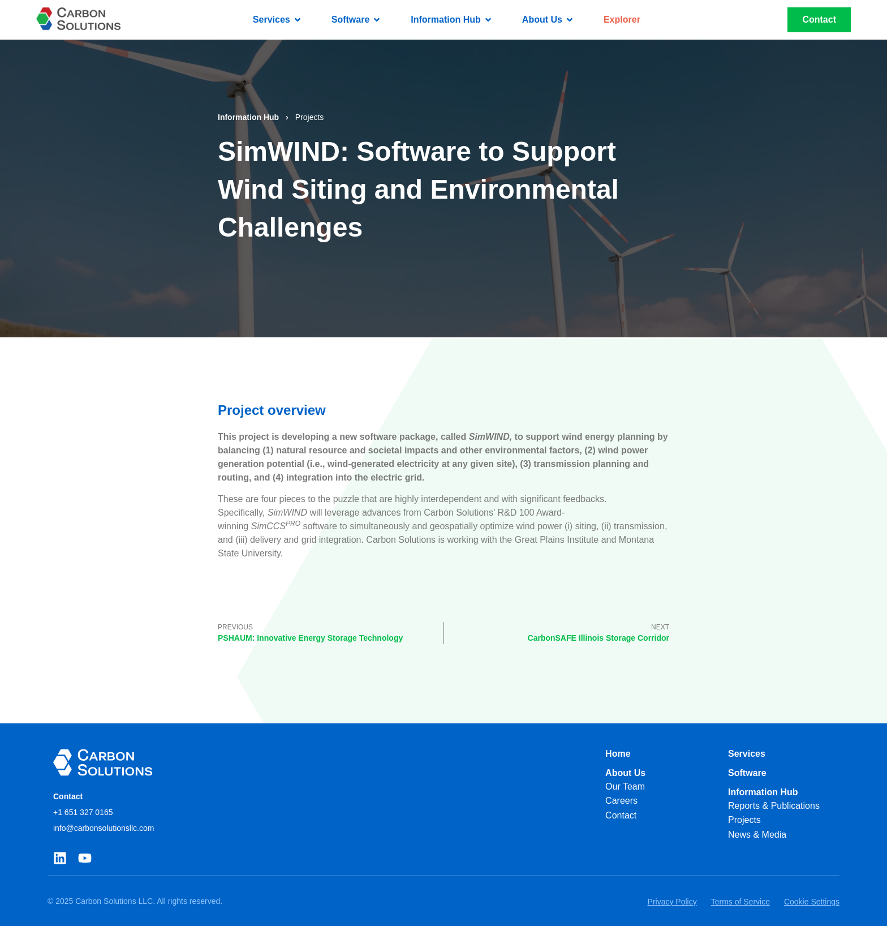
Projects (309, 117)
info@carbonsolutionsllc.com (103, 828)
